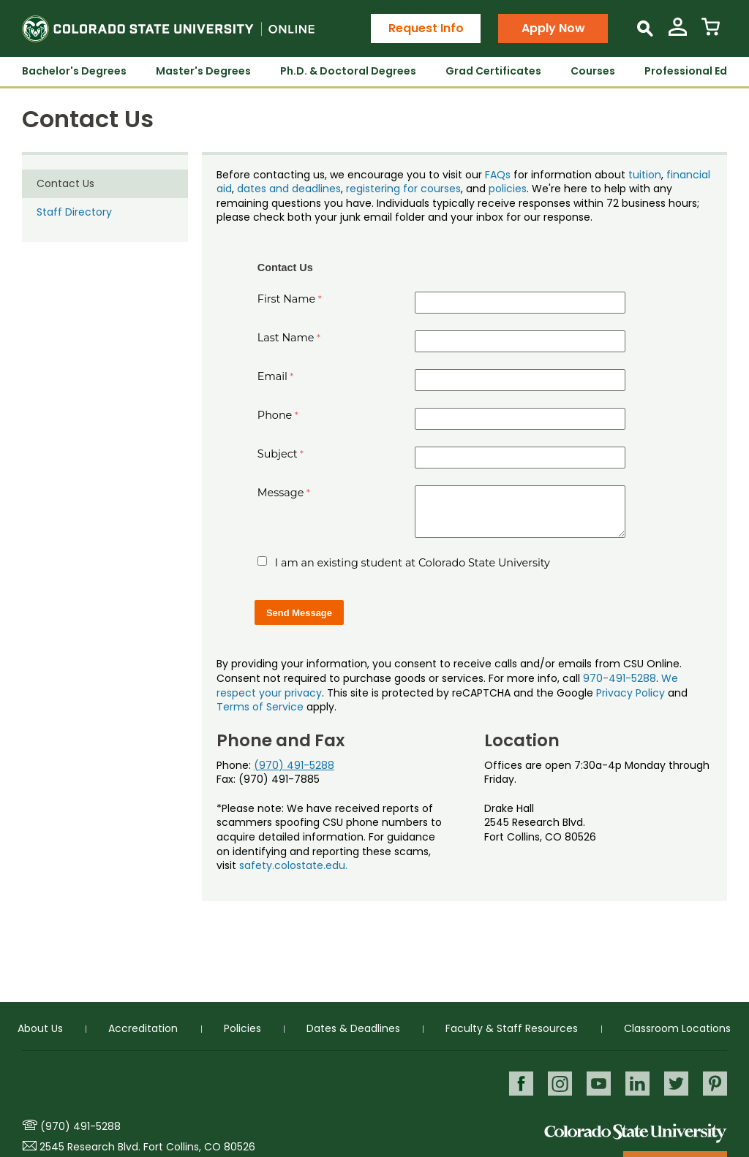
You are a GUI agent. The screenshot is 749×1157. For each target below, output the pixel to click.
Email (272, 376)
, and (475, 188)
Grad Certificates (493, 71)
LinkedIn (636, 1083)
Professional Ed (685, 71)
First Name (286, 299)
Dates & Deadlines (353, 1028)
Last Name (286, 337)
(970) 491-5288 (294, 765)
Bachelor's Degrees (74, 71)
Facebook (517, 1083)
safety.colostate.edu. (293, 865)
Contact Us (65, 183)
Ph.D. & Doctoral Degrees (348, 71)
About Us (40, 1028)
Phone (275, 415)
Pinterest (715, 1083)
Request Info (426, 28)
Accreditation (143, 1028)
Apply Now (553, 28)
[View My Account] (678, 32)
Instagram (557, 1083)
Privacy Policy (630, 693)
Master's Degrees (203, 71)
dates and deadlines (289, 188)
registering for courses (403, 188)
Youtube (596, 1083)
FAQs (498, 174)
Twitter (675, 1083)
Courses (593, 71)
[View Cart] (710, 32)
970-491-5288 (619, 678)
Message (280, 492)
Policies (242, 1028)
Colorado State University (635, 1132)
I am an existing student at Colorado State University (412, 562)
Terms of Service (260, 706)
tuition (644, 174)
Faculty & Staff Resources (511, 1028)
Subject (277, 453)
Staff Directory (74, 212)
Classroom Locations (677, 1028)
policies (508, 188)
